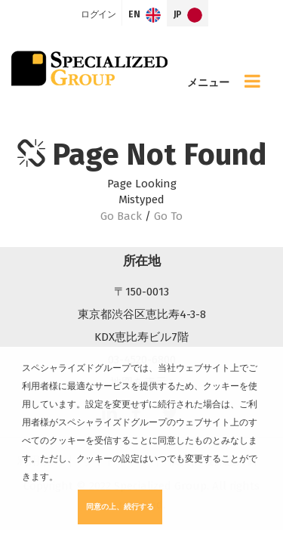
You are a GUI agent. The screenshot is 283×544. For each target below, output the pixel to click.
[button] (62, 478)
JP (188, 15)
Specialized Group (89, 68)
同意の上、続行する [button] (120, 506)
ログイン (98, 14)
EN (144, 15)
